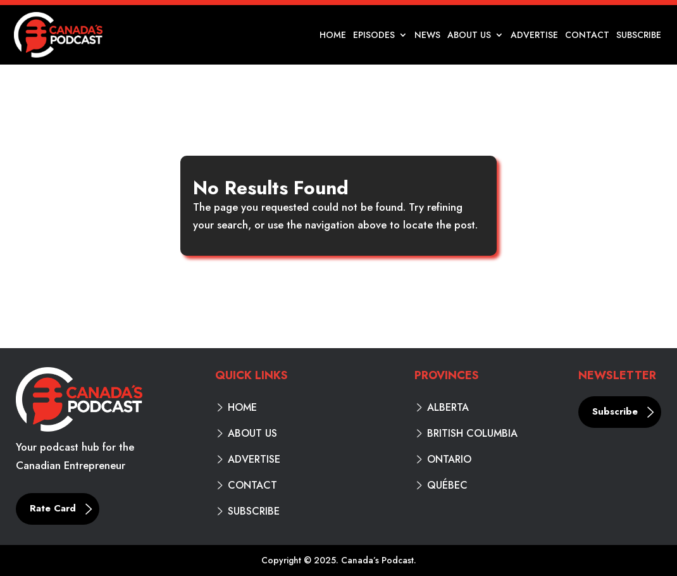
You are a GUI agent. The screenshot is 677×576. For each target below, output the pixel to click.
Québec (447, 485)
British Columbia (472, 433)
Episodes (374, 35)
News (427, 35)
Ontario (449, 459)
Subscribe (638, 35)
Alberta (448, 407)
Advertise (534, 35)
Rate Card (53, 508)
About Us (469, 35)
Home (333, 35)
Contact (587, 35)
